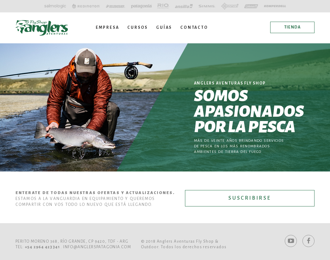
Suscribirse (249, 198)
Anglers (41, 28)
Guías (164, 27)
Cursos (137, 27)
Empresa (107, 27)
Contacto (194, 27)
